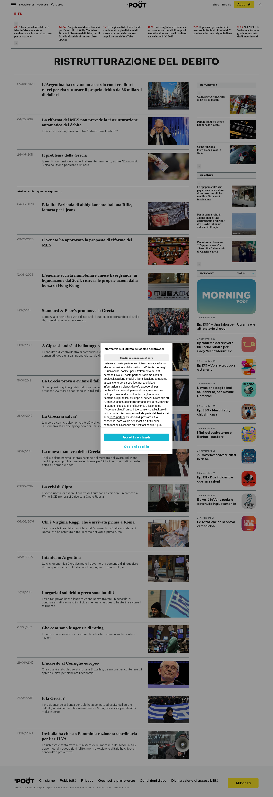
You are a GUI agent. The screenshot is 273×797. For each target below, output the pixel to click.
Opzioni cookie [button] (136, 447)
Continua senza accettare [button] (136, 358)
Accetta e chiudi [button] (136, 437)
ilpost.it (140, 421)
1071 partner (117, 417)
